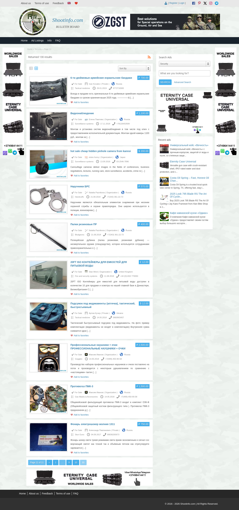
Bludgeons (79, 235)
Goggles (78, 359)
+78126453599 (123, 124)
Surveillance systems (84, 124)
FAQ (57, 40)
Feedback (58, 3)
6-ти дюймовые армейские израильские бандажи (101, 77)
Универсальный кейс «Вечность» (189, 145)
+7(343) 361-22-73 (115, 197)
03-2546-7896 (122, 161)
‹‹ (49, 462)
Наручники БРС (80, 186)
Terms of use (42, 3)
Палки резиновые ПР (83, 224)
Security (38, 49)
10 (76, 462)
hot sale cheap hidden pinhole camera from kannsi (100, 151)
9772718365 (118, 88)
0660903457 (118, 317)
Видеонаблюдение (82, 113)
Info (49, 40)
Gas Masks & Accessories (86, 397)
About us (26, 3)
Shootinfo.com (67, 20)
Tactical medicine (82, 88)
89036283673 (113, 434)
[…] (132, 97)
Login (181, 3)
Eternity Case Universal (183, 161)
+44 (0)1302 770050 (129, 276)
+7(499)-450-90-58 (113, 359)
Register (173, 3)
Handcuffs (79, 197)
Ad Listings (37, 40)
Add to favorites (81, 102)
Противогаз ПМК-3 (81, 386)
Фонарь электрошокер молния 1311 (92, 424)
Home (24, 40)
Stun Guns (79, 434)
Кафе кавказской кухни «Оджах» (189, 213)
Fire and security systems (86, 276)
